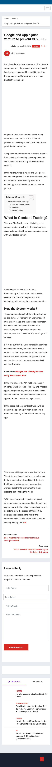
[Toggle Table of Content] (30, 197)
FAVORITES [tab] (14, 681)
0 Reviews (15, 207)
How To (19, 691)
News (14, 18)
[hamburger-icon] (47, 8)
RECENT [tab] (38, 681)
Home (6, 18)
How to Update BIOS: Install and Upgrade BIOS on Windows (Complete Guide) (30, 736)
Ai (17, 730)
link (24, 522)
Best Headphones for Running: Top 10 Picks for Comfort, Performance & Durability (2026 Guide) (31, 709)
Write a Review (17, 210)
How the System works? (21, 205)
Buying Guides (22, 703)
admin (10, 46)
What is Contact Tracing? (18, 202)
